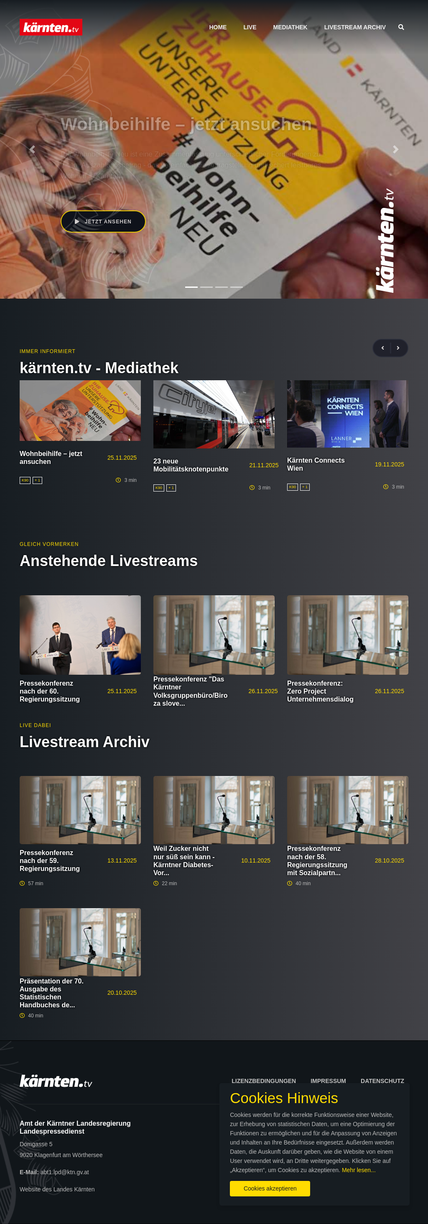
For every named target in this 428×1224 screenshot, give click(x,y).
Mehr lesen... (220, 1167)
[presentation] (386, 348)
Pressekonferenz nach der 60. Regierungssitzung (50, 691)
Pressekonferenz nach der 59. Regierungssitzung (50, 860)
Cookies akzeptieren (249, 1186)
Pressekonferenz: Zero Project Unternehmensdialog (320, 691)
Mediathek (290, 27)
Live (249, 27)
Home (218, 27)
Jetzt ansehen (104, 222)
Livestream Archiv (355, 27)
